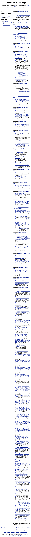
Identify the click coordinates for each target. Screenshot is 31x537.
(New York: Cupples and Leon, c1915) (22, 514)
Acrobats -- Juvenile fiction (24, 191)
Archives (17, 532)
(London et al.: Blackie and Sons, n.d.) (22, 37)
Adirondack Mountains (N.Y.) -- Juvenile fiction (20, 207)
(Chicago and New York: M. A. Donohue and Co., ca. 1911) (22, 341)
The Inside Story (24, 532)
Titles (20, 529)
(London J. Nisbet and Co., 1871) (21, 257)
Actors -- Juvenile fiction (23, 199)
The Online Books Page (15, 2)
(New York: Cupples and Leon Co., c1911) (22, 369)
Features (12, 532)
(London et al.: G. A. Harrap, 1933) (22, 292)
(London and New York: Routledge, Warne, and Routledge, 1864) (22, 238)
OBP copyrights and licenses (15, 535)
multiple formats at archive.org (22, 74)
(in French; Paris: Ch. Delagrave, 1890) (22, 355)
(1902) (22, 211)
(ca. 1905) (22, 79)
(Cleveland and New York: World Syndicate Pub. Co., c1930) (22, 298)
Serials (29, 529)
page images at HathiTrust (23, 93)
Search (5, 529)
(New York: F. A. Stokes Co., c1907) (21, 177)
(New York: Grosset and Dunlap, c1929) (22, 101)
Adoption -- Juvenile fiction (24, 253)
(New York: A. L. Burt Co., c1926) (22, 16)
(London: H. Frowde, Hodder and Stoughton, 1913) (22, 282)
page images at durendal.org (23, 386)
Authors (16, 529)
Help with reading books (6, 527)
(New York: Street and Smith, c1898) (22, 202)
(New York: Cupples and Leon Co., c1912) (22, 362)
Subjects (24, 529)
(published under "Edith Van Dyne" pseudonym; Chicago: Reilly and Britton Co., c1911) (22, 474)
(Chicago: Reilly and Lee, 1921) (21, 437)
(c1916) (21, 47)
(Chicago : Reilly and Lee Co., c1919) (22, 464)
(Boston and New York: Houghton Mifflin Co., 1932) (22, 115)
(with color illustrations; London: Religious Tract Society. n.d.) (22, 248)
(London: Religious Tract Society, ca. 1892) (22, 145)
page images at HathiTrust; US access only (23, 76)
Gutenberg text (21, 384)
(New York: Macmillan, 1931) (22, 27)
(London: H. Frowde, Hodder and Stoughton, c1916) (22, 328)
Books (5, 532)
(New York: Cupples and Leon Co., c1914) (22, 488)
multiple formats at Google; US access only (23, 71)
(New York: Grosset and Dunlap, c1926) (22, 409)
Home (2, 529)
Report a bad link (16, 527)
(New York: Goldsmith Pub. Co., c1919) (22, 224)
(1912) (22, 304)
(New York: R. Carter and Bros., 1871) (22, 261)
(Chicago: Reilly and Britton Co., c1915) (22, 423)
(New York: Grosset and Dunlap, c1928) (22, 272)
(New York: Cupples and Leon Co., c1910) (22, 481)
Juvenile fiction (6, 25)
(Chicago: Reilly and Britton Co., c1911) (22, 322)
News (8, 532)
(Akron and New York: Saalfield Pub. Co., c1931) (22, 509)
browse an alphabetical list (12, 7)
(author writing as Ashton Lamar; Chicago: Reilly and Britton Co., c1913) (22, 389)
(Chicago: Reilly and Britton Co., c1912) (22, 442)
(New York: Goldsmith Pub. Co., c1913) (22, 56)
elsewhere (7, 17)
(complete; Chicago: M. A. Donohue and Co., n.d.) (22, 164)
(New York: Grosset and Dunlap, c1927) (22, 402)
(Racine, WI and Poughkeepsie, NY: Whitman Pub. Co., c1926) (22, 415)
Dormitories (5, 21)
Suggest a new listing (25, 527)
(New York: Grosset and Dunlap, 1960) (22, 125)
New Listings (11, 529)
